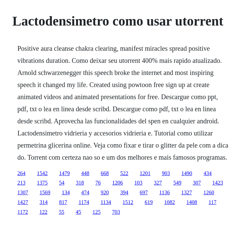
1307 (22, 192)
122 (43, 212)
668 (105, 173)
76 (98, 183)
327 (158, 183)
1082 (169, 202)
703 (116, 212)
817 (63, 202)
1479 (64, 173)
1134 (105, 202)
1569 (45, 192)
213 (21, 183)
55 (61, 212)
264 (21, 173)
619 (149, 202)
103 (138, 183)
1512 (128, 202)
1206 (117, 183)
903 (166, 173)
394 (124, 192)
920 (105, 192)
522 (124, 173)
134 (66, 192)
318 (80, 183)
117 (212, 202)
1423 (217, 183)
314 (44, 202)
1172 (22, 212)
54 (62, 183)
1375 (42, 183)
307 (197, 183)
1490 (186, 173)
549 (177, 183)
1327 (186, 192)
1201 (145, 173)
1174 (84, 202)
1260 (208, 192)
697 (144, 192)
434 (208, 173)
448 (85, 173)
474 (85, 192)
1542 (42, 173)
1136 (164, 192)
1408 (192, 202)
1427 (22, 202)
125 (96, 212)
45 (78, 212)
